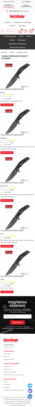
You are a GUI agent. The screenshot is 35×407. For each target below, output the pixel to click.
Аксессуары (21, 40)
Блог (6, 382)
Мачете (28, 36)
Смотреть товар (7, 104)
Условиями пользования (21, 328)
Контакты (22, 25)
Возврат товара (9, 359)
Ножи (21, 36)
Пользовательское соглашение (14, 374)
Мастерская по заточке (17, 47)
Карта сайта (8, 369)
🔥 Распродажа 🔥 (10, 36)
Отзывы (12, 25)
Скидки (7, 387)
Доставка (8, 354)
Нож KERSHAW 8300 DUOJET (12, 89)
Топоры (12, 40)
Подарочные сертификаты (18, 44)
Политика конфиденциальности (14, 390)
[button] (8, 7)
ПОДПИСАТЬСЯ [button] (17, 322)
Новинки (7, 384)
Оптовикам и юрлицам (22, 22)
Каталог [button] (7, 22)
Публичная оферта (10, 372)
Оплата (7, 356)
